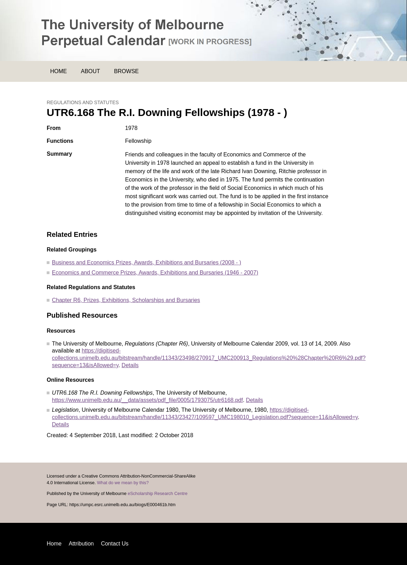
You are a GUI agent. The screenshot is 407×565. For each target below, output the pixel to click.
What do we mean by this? (122, 482)
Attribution (81, 544)
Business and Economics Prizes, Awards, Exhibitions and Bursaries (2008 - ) (146, 262)
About (90, 71)
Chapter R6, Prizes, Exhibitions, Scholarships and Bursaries (126, 300)
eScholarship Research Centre (157, 493)
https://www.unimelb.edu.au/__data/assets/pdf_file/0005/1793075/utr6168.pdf (147, 400)
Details (130, 365)
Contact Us (115, 544)
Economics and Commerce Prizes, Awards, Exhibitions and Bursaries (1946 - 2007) (155, 273)
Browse (126, 71)
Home (58, 71)
